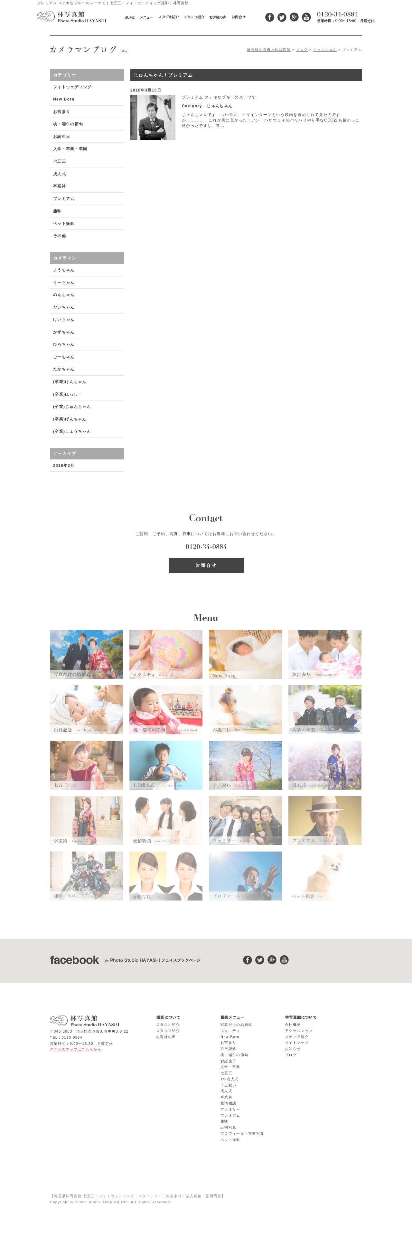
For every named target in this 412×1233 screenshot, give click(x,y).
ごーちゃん (64, 357)
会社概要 (293, 1024)
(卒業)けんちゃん (70, 382)
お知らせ (293, 1049)
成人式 (59, 174)
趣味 (57, 211)
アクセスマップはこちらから (75, 1049)
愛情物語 (228, 1103)
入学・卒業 (230, 1067)
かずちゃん (64, 332)
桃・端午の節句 (68, 124)
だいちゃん (64, 307)
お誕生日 (61, 136)
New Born (64, 99)
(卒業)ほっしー (67, 394)
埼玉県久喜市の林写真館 (268, 50)
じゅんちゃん (325, 50)
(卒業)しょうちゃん (72, 431)
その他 (59, 236)
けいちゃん (64, 319)
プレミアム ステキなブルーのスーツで (219, 97)
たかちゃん (64, 369)
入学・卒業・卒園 (70, 149)
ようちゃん (64, 270)
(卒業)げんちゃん (70, 419)
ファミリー (230, 1109)
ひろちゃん (64, 344)
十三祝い (228, 1085)
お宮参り (61, 112)
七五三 (59, 161)
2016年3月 (64, 465)
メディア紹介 (297, 1037)
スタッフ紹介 (168, 1031)
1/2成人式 (229, 1079)
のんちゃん (64, 295)
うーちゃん (64, 282)
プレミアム (64, 199)
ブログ (302, 50)
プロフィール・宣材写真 (242, 1133)
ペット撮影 (64, 223)
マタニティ (230, 1031)
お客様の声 (166, 1037)
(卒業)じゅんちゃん (72, 406)
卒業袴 (59, 186)
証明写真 (228, 1127)
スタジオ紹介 (168, 1024)
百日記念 (228, 1049)
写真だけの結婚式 (236, 1024)
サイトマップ (297, 1043)
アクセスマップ (299, 1031)
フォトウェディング (72, 87)
